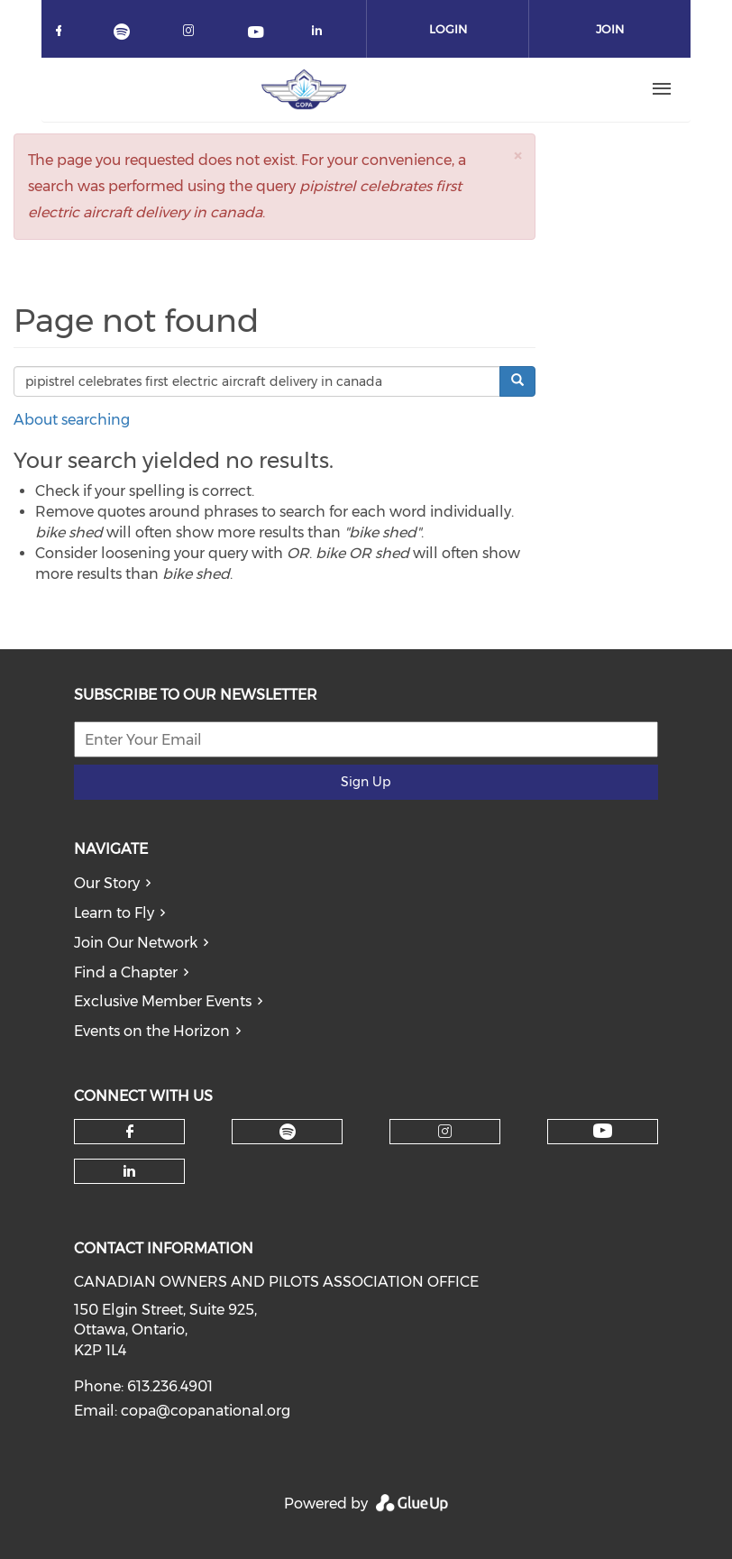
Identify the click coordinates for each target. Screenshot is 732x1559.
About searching (72, 419)
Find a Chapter (126, 972)
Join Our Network (135, 942)
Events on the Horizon (152, 1031)
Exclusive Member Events (163, 1001)
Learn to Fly (114, 913)
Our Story (107, 883)
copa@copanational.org (205, 1410)
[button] (517, 155)
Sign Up (365, 782)
